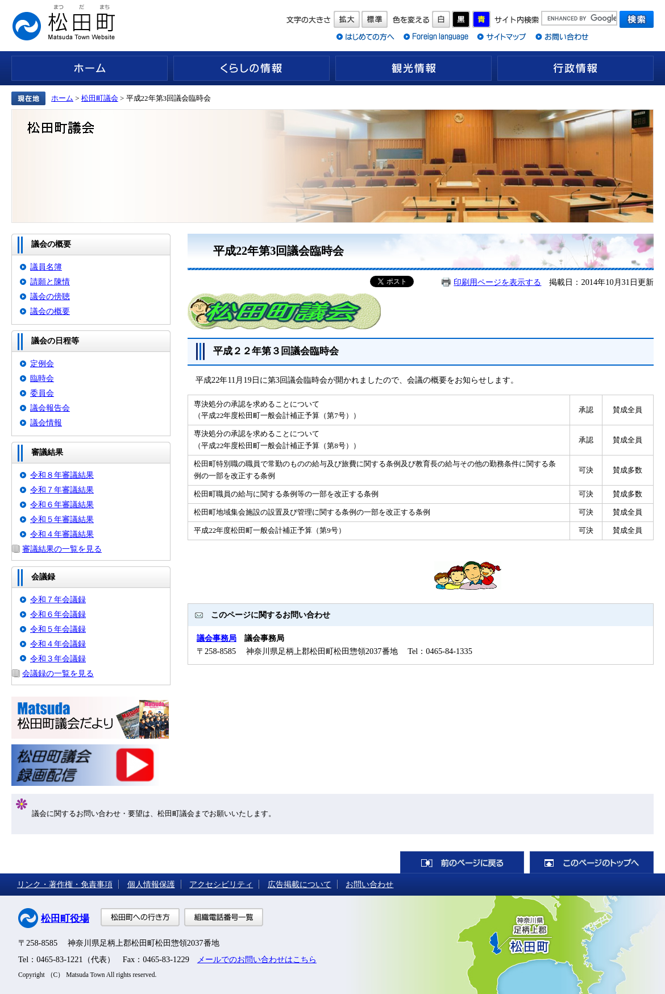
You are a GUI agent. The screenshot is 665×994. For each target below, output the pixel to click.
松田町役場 (65, 918)
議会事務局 (216, 638)
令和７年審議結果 (62, 489)
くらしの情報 (251, 68)
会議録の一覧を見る (58, 673)
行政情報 (575, 68)
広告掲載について (299, 884)
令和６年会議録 (58, 614)
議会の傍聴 (50, 296)
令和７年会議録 (58, 599)
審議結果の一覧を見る (62, 548)
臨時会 (42, 378)
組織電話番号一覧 (223, 917)
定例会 (42, 363)
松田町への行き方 (140, 917)
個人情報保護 (151, 884)
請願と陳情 (50, 281)
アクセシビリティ (221, 884)
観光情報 (413, 68)
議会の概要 (50, 311)
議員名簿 (46, 266)
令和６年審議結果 (62, 504)
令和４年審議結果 (62, 534)
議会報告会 (50, 407)
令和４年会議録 (58, 643)
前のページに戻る (462, 862)
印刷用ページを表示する (497, 282)
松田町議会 (99, 98)
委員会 (42, 392)
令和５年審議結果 (62, 519)
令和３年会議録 (58, 658)
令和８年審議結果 (62, 474)
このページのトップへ (592, 862)
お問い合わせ (369, 884)
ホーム (89, 68)
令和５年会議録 (58, 628)
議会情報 (46, 422)
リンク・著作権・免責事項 (65, 884)
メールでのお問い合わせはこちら (257, 959)
